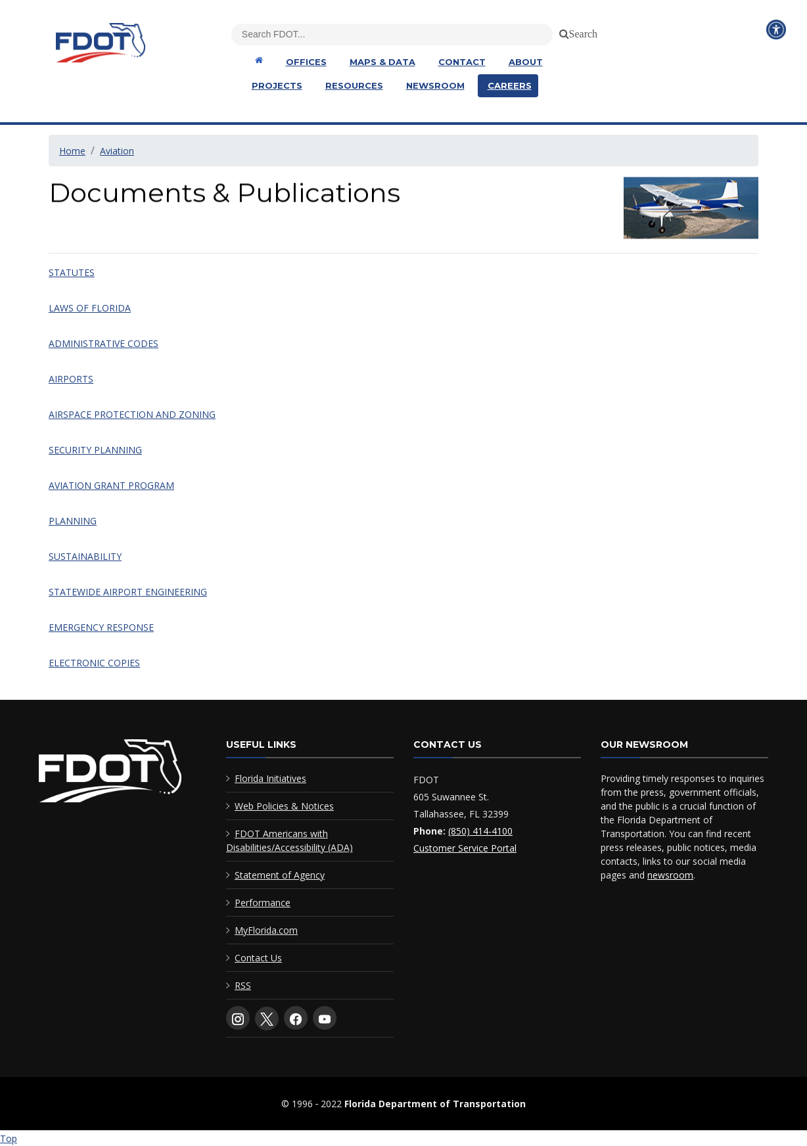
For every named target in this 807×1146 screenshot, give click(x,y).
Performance (262, 902)
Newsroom (435, 85)
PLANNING (73, 521)
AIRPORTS (71, 379)
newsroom (670, 875)
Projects (277, 85)
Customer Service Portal (465, 848)
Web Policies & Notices (284, 806)
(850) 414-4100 (480, 831)
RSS (243, 985)
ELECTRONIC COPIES (94, 662)
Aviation (117, 151)
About (526, 62)
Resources (354, 85)
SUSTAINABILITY (85, 556)
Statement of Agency (280, 875)
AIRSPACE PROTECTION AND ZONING (132, 414)
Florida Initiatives (270, 778)
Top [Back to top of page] (8, 1138)
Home (72, 151)
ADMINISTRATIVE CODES (103, 343)
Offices (306, 62)
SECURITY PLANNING (95, 450)
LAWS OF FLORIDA (90, 308)
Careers (510, 85)
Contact (462, 62)
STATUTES (72, 272)
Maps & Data (382, 62)
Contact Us (258, 957)
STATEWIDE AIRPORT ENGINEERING (128, 591)
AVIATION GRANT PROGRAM (111, 485)
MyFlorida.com (266, 930)
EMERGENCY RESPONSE (101, 627)
